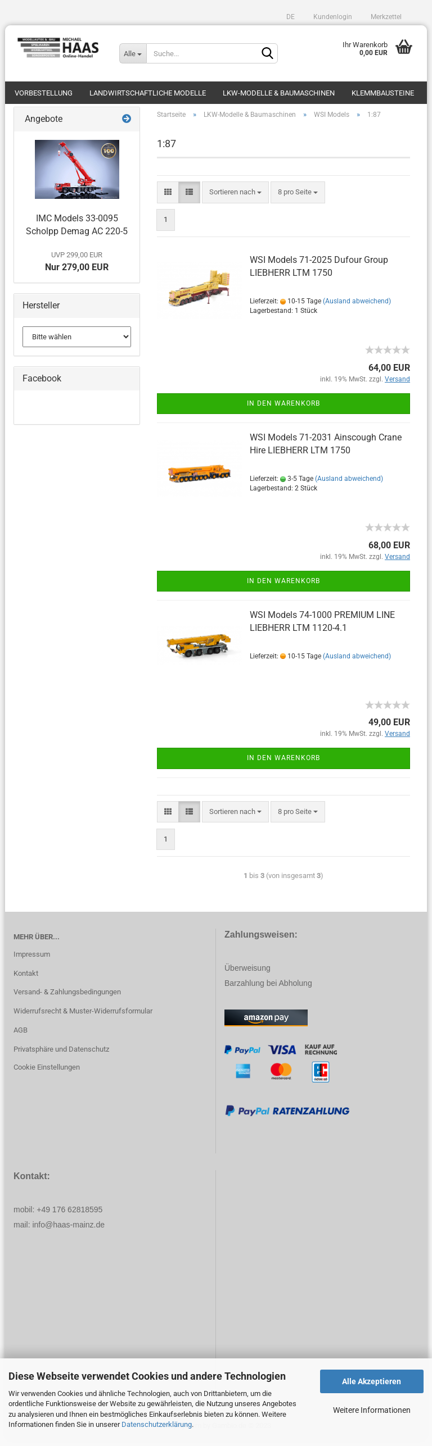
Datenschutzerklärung (157, 1424)
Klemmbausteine (383, 93)
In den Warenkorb (283, 409)
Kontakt (26, 979)
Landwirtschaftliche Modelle (147, 93)
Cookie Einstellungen (47, 1072)
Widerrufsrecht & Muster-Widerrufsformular (83, 1016)
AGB (21, 1035)
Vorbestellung (44, 93)
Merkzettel (385, 17)
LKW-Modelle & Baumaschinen (279, 93)
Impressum (32, 960)
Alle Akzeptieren (371, 1381)
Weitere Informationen (372, 1410)
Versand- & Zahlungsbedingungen (67, 998)
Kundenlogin (332, 17)
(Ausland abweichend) (357, 307)
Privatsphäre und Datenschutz (61, 1055)
